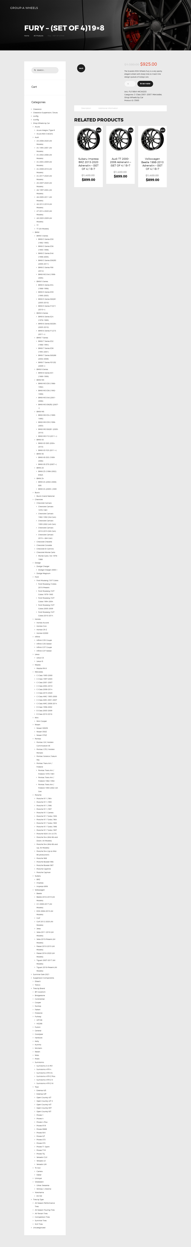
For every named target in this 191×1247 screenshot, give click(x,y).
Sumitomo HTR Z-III (45, 1053)
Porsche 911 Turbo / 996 (47, 804)
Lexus (37, 637)
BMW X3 (40, 430)
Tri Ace (37, 1135)
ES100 (39, 1162)
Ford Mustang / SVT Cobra (47, 566)
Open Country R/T (44, 1081)
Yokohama (39, 1159)
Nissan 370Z (42, 716)
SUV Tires (39, 1190)
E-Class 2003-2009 (44, 692)
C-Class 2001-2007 (143, 94)
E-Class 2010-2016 (44, 695)
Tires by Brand (39, 961)
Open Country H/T (44, 1074)
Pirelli (37, 1029)
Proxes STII (41, 1111)
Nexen (37, 1023)
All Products (38, 36)
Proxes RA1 (41, 1101)
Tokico (37, 958)
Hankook (38, 1009)
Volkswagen (40, 866)
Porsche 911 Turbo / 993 (47, 801)
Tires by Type (38, 1166)
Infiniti (37, 620)
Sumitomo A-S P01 (45, 1036)
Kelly (37, 1012)
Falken (37, 982)
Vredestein (39, 1149)
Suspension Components (43, 951)
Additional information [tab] (108, 108)
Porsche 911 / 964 (44, 777)
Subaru (38, 852)
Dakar (39, 1142)
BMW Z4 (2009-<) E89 (47, 477)
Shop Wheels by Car (133, 97)
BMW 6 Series (42, 307)
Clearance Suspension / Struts (45, 113)
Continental (40, 972)
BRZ (38, 856)
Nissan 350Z (42, 712)
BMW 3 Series (42, 232)
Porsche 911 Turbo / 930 (47, 794)
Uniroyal (38, 1145)
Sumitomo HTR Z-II (45, 1050)
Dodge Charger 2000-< (47, 556)
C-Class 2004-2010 (44, 668)
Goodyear (39, 1006)
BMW (37, 228)
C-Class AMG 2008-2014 (47, 685)
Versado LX (41, 1128)
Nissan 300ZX (42, 709)
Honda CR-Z (42, 614)
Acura (37, 126)
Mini (36, 699)
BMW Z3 (40, 457)
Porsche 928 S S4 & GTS (47, 811)
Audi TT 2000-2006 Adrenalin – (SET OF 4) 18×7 (120, 162)
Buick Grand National (46, 484)
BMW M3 (40, 372)
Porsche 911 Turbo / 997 (47, 808)
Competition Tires (42, 1183)
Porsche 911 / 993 (44, 781)
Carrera (40, 1139)
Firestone (38, 985)
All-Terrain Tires (41, 1179)
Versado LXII (42, 1132)
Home (26, 36)
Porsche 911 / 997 (44, 787)
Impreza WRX (42, 862)
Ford (37, 562)
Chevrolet (39, 487)
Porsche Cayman (44, 849)
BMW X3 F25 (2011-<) (47, 440)
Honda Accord (43, 607)
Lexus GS (40, 641)
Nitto (37, 1026)
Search (34, 70)
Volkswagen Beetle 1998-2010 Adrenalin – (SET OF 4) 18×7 (152, 164)
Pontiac (38, 719)
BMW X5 (40, 443)
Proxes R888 (42, 1098)
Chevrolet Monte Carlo (46, 539)
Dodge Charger (43, 552)
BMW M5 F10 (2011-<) (47, 426)
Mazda (37, 648)
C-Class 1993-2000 (44, 658)
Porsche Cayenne (44, 845)
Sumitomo (39, 1033)
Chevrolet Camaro (44, 491)
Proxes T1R (41, 1118)
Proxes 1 (40, 1084)
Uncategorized (39, 1193)
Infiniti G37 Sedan (44, 634)
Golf (38, 893)
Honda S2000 (42, 617)
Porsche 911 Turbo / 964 (47, 798)
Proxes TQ (41, 1122)
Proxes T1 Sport (43, 1115)
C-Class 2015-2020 (44, 675)
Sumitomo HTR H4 (45, 1043)
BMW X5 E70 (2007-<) (47, 453)
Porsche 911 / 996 (44, 784)
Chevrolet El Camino (45, 535)
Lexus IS (40, 644)
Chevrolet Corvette (44, 532)
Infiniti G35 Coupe (44, 624)
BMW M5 (40, 402)
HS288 (39, 995)
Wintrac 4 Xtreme (44, 1156)
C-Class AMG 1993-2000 (47, 678)
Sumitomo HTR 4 (44, 1040)
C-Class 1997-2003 (44, 661)
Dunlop (38, 978)
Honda (38, 603)
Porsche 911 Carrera (45, 791)
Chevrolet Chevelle (44, 528)
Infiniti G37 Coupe (44, 631)
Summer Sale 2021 (41, 948)
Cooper (38, 975)
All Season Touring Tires (45, 1176)
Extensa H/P (41, 1064)
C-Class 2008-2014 (44, 672)
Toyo (37, 1057)
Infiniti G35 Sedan (44, 627)
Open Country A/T (44, 1067)
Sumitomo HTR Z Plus (46, 1047)
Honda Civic (42, 610)
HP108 (39, 992)
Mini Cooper (42, 702)
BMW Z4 (40, 467)
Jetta (39, 903)
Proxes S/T (41, 1104)
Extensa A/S (41, 1060)
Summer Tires (41, 1186)
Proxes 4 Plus (42, 1091)
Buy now (147, 84)
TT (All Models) (43, 225)
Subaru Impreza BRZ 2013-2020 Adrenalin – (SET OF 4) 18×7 (88, 164)
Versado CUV (42, 1125)
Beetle (39, 869)
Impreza (40, 859)
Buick (37, 481)
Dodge (38, 549)
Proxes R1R (41, 1094)
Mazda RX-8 (42, 651)
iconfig (36, 119)
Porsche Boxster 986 (45, 839)
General (38, 1002)
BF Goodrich (40, 965)
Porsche (38, 774)
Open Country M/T (44, 1077)
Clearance (37, 109)
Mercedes (157, 94)
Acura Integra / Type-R (46, 130)
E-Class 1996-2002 (44, 689)
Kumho (38, 1016)
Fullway (38, 989)
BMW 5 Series (42, 276)
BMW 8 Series (42, 361)
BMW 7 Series (42, 331)
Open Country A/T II (45, 1070)
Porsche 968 (42, 835)
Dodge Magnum (43, 559)
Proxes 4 (40, 1087)
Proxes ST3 (41, 1108)
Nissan (37, 706)
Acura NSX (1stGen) (45, 133)
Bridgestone (40, 968)
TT (37, 222)
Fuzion (37, 999)
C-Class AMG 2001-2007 (47, 682)
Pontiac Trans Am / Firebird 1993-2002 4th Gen (48, 767)
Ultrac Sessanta (43, 1152)
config (35, 116)
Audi (37, 136)
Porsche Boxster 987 (45, 842)
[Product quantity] (131, 84)
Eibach (38, 954)
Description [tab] (86, 108)
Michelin (38, 1019)
